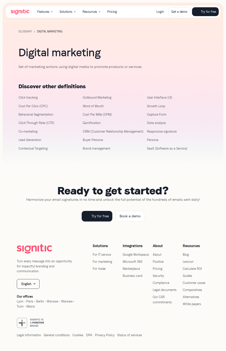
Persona (152, 140)
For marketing (102, 261)
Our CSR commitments (162, 299)
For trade (99, 268)
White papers (192, 304)
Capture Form (156, 114)
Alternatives (191, 297)
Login (160, 11)
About (157, 254)
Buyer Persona (93, 140)
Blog (186, 254)
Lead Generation (30, 140)
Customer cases (194, 283)
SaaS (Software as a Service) (167, 148)
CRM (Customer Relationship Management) (113, 131)
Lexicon (188, 261)
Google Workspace (136, 254)
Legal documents (165, 290)
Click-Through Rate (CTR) (36, 123)
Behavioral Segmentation (36, 114)
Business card (132, 276)
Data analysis (156, 123)
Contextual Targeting (33, 148)
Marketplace (131, 268)
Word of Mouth (93, 106)
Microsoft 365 (132, 261)
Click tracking (28, 97)
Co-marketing (28, 131)
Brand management (96, 148)
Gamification (92, 123)
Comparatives (192, 290)
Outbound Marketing (97, 97)
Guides (187, 276)
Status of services (129, 335)
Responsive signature (162, 131)
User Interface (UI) (159, 97)
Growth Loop (156, 106)
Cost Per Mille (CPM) (97, 114)
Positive (158, 261)
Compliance (161, 283)
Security (158, 276)
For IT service (102, 254)
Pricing (112, 11)
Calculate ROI (192, 268)
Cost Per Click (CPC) (33, 106)
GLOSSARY (25, 31)
